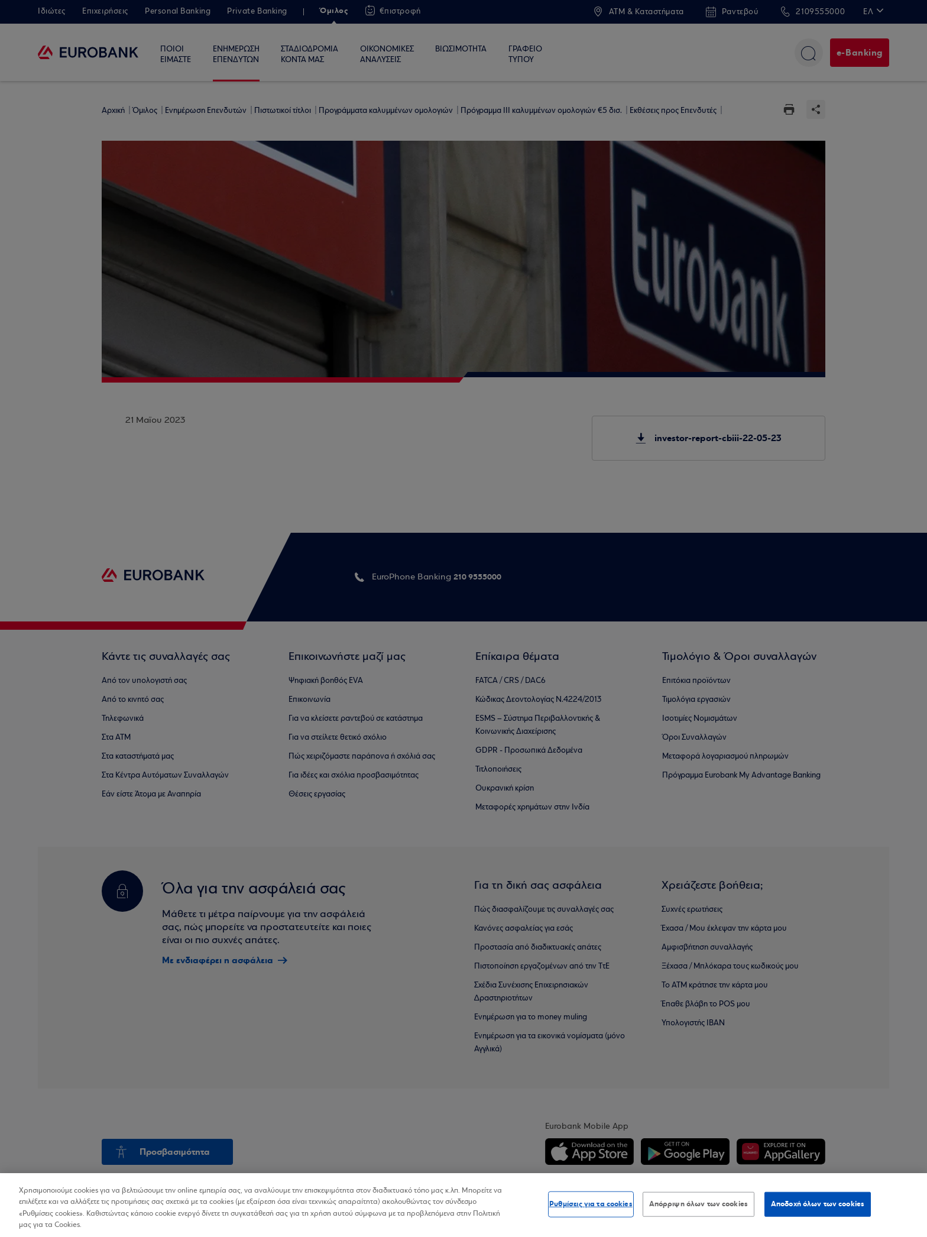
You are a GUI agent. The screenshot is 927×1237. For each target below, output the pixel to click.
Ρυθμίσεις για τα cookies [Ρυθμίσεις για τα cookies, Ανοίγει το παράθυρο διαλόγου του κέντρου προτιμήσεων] (591, 1204)
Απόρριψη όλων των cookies (698, 1204)
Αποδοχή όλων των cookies (817, 1204)
